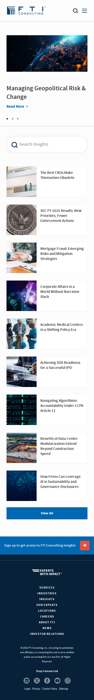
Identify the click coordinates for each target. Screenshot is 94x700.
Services (47, 588)
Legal (27, 688)
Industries (47, 593)
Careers (47, 616)
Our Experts (47, 605)
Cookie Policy (49, 688)
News (47, 628)
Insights (47, 599)
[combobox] (44, 144)
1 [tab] (7, 119)
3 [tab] (18, 119)
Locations (47, 611)
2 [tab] (12, 119)
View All (47, 513)
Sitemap (63, 688)
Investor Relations (47, 634)
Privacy (36, 688)
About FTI (47, 622)
